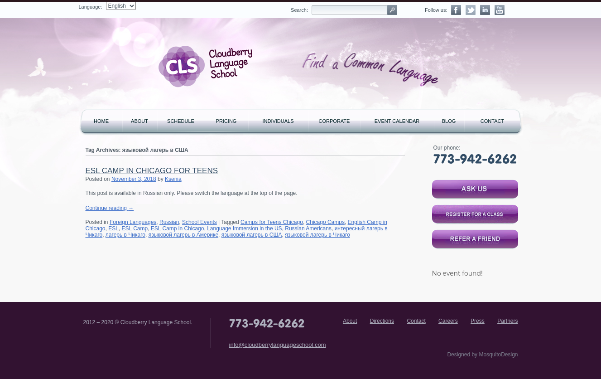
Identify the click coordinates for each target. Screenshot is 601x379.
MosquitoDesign (498, 354)
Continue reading (110, 208)
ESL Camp (135, 228)
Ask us (475, 189)
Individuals (277, 121)
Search (392, 10)
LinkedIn (485, 10)
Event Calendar (397, 121)
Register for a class (475, 214)
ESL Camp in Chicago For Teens (152, 170)
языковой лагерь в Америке (183, 235)
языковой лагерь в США (251, 235)
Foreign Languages (133, 222)
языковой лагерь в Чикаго (317, 235)
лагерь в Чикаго (125, 235)
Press (478, 321)
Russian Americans (308, 228)
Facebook (456, 10)
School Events (199, 222)
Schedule (180, 121)
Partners (507, 321)
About (139, 121)
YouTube (500, 10)
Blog (449, 121)
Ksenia (173, 179)
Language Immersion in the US (244, 228)
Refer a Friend (475, 239)
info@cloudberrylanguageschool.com (277, 344)
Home (101, 121)
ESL (113, 228)
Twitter (471, 10)
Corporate (334, 121)
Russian (169, 222)
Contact (492, 121)
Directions (382, 321)
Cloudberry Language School (206, 66)
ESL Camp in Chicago (177, 228)
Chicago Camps (325, 222)
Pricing (226, 121)
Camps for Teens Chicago (271, 222)
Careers (448, 321)
